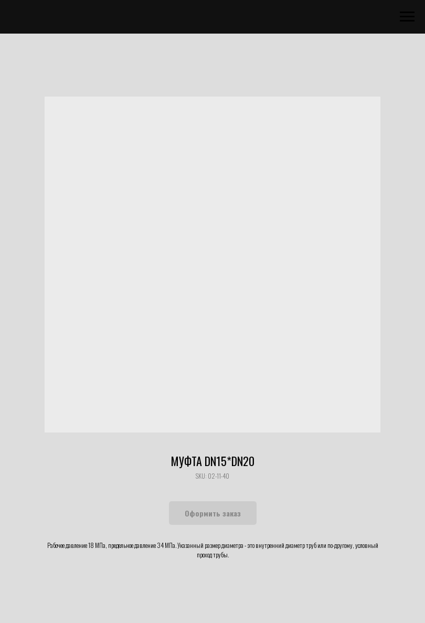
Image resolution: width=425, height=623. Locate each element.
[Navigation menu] (407, 17)
